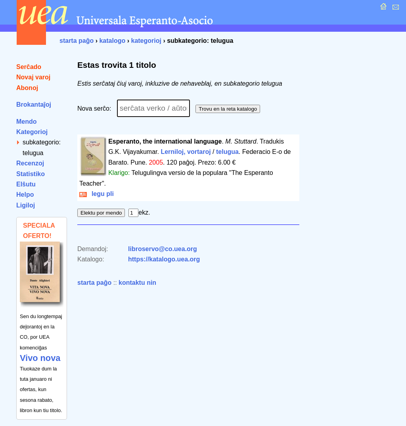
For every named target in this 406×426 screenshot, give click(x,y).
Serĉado (28, 66)
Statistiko (30, 174)
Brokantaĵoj (33, 104)
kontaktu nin (137, 282)
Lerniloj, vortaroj (186, 151)
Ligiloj (25, 205)
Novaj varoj (33, 77)
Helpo (25, 194)
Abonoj (27, 87)
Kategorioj (32, 132)
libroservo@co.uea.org (162, 249)
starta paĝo (76, 40)
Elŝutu (26, 184)
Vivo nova (40, 358)
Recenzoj (30, 163)
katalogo (112, 40)
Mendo (26, 121)
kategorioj (146, 40)
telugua (227, 151)
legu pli (96, 193)
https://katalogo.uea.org (164, 259)
